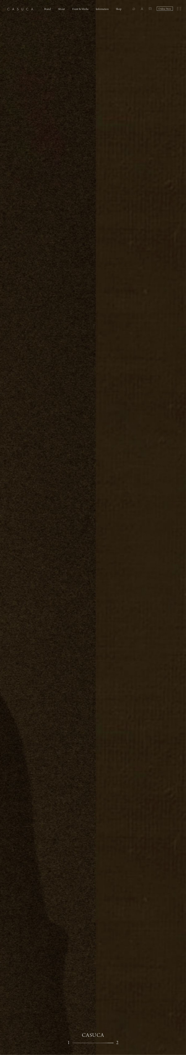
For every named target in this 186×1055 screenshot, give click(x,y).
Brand (47, 9)
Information (102, 9)
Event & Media (80, 9)
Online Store (164, 9)
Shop (119, 9)
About (61, 9)
